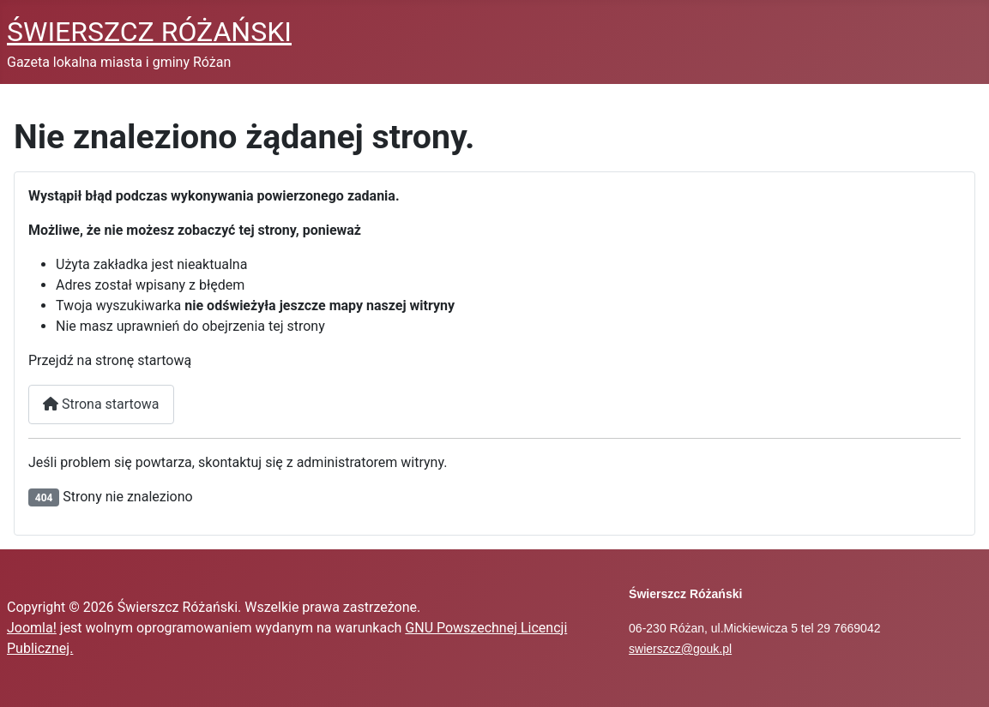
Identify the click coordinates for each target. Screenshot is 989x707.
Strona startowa (101, 404)
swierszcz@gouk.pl (680, 649)
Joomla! (32, 628)
